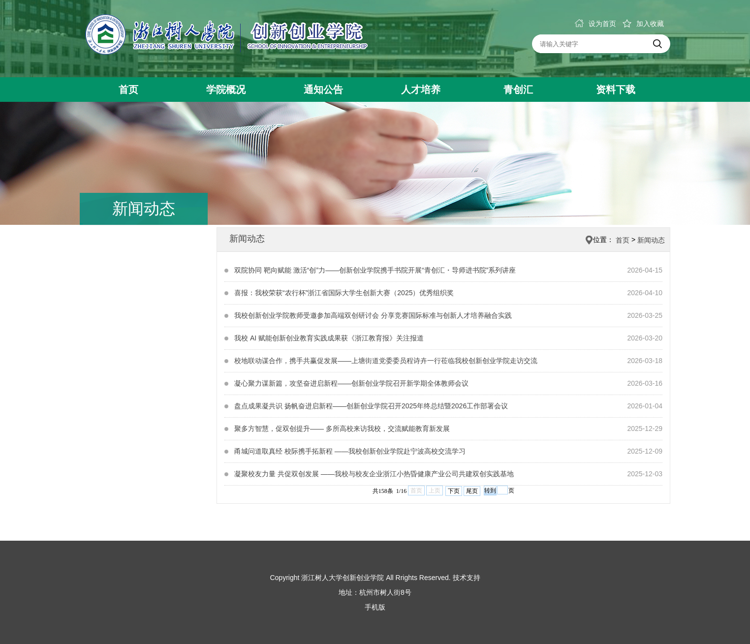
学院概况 (226, 89)
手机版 (375, 607)
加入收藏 (643, 24)
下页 (454, 491)
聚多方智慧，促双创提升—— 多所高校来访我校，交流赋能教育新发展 (342, 428)
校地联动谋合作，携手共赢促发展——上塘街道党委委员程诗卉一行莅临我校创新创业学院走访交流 (385, 361)
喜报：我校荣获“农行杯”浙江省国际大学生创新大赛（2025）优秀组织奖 (344, 293)
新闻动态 (651, 240)
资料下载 (615, 89)
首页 (128, 89)
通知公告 (323, 89)
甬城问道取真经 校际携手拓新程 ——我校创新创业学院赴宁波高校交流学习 (350, 451)
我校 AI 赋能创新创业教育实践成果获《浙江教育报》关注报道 (329, 338)
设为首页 (595, 24)
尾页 (472, 491)
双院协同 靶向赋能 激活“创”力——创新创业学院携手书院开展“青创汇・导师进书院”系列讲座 (375, 270)
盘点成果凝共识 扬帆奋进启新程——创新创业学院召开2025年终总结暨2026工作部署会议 (371, 406)
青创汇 (518, 89)
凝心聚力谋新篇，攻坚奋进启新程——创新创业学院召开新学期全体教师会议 (351, 383)
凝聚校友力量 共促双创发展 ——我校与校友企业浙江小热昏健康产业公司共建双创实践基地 (374, 474)
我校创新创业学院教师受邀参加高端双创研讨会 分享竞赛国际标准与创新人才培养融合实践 (373, 315)
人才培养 (420, 89)
